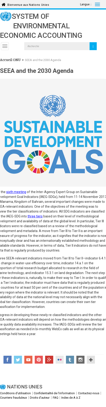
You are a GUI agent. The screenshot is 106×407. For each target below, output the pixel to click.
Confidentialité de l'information (54, 393)
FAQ (55, 397)
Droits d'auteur (40, 397)
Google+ (49, 360)
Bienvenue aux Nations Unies (28, 4)
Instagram (80, 360)
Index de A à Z (70, 397)
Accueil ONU (10, 60)
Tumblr (70, 360)
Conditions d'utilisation (15, 393)
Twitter (18, 360)
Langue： (86, 4)
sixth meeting (16, 192)
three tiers (35, 216)
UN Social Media (91, 360)
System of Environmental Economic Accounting (41, 26)
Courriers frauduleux (13, 397)
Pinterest (39, 360)
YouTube (28, 360)
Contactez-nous (88, 393)
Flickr (60, 360)
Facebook (7, 360)
